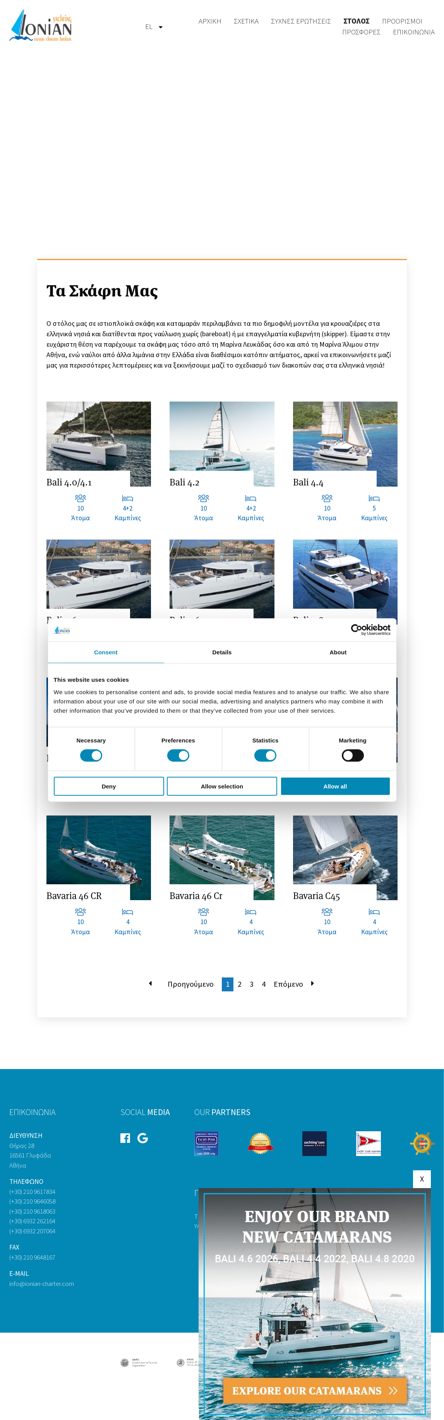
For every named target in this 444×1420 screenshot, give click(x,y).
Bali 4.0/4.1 (69, 482)
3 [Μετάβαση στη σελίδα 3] (252, 984)
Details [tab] (222, 652)
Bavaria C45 (316, 896)
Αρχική (210, 21)
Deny (109, 786)
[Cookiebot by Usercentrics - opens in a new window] (357, 630)
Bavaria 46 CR (74, 896)
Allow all (335, 786)
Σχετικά (246, 21)
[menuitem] (149, 27)
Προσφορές (361, 32)
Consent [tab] (106, 652)
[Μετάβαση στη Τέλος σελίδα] (312, 984)
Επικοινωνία (414, 32)
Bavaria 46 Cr (196, 896)
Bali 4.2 (184, 482)
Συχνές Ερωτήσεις (301, 21)
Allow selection (222, 786)
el (149, 27)
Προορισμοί (402, 21)
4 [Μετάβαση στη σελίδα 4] (264, 984)
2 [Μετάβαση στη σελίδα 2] (240, 984)
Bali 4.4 (308, 482)
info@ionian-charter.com (41, 1284)
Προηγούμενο (191, 984)
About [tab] (338, 652)
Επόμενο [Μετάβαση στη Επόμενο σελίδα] (288, 984)
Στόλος (356, 21)
